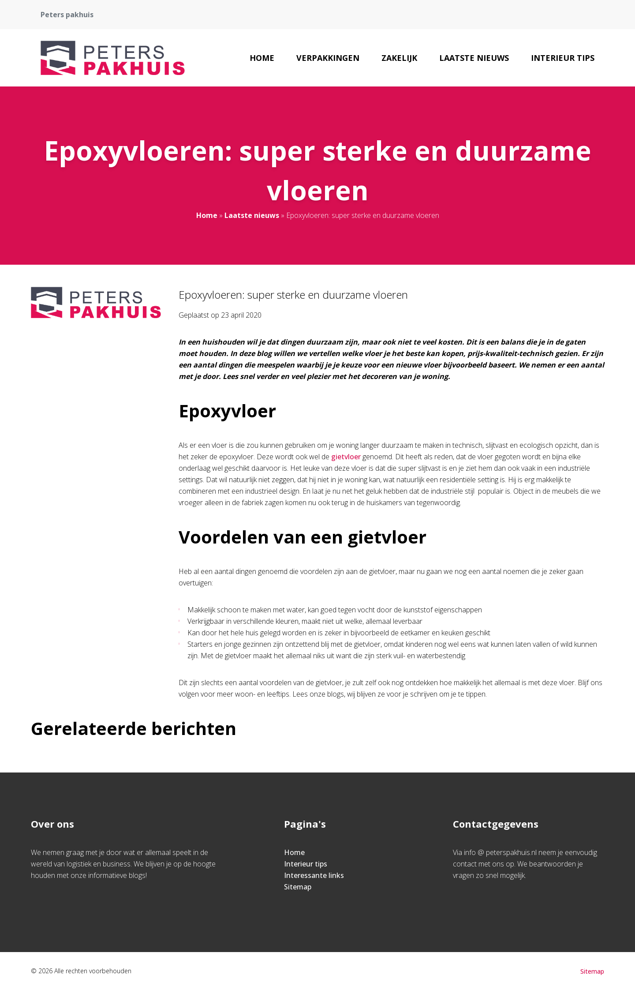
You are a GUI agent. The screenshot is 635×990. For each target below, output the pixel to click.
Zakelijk (399, 57)
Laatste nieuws (474, 57)
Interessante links (314, 875)
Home (262, 57)
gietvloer (346, 456)
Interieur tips (562, 57)
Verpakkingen (327, 57)
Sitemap (297, 887)
